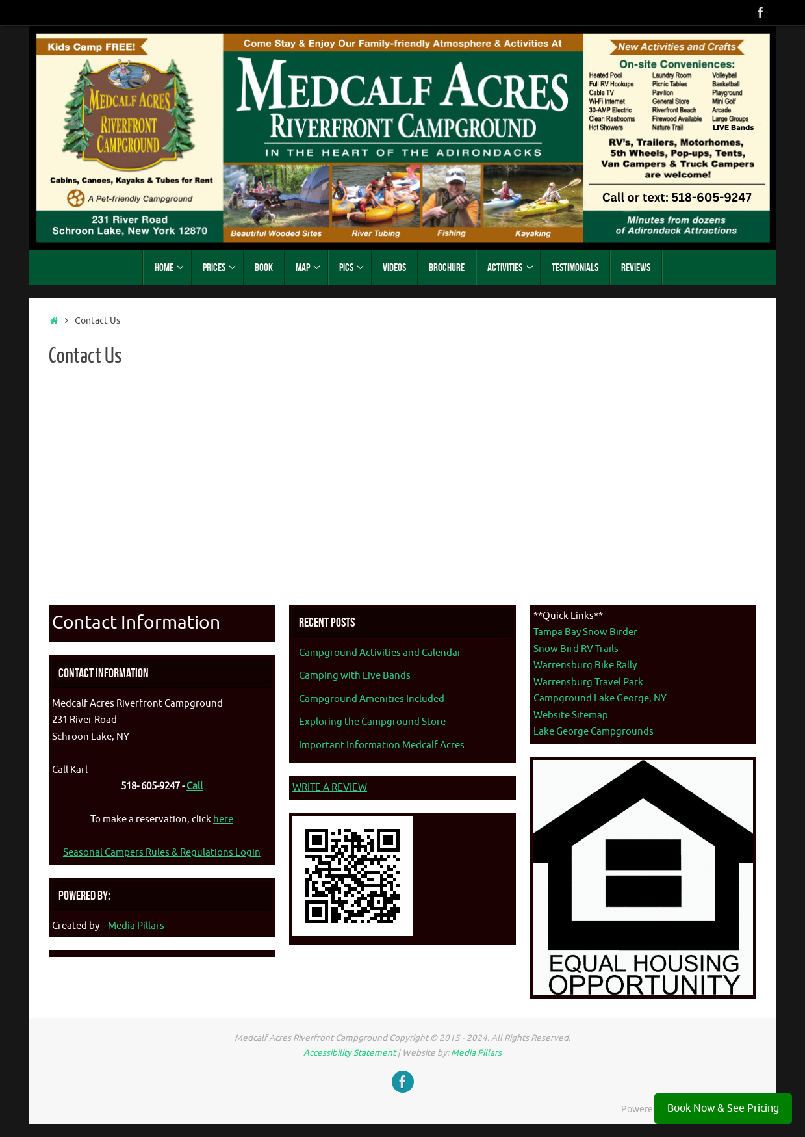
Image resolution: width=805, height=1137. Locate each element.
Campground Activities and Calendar (380, 653)
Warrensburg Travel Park (588, 682)
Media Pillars (136, 926)
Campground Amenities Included (371, 699)
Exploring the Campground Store (372, 722)
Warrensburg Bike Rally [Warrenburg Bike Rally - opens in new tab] (585, 665)
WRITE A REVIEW (329, 787)
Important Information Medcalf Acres (382, 745)
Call (194, 786)
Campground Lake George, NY (600, 698)
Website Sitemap (570, 715)
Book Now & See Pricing (723, 1108)
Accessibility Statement (349, 1052)
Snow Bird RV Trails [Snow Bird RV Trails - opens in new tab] (576, 649)
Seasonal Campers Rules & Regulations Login (162, 852)
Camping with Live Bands (355, 676)
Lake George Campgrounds (593, 731)
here (223, 819)
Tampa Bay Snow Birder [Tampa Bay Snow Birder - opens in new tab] (585, 632)
